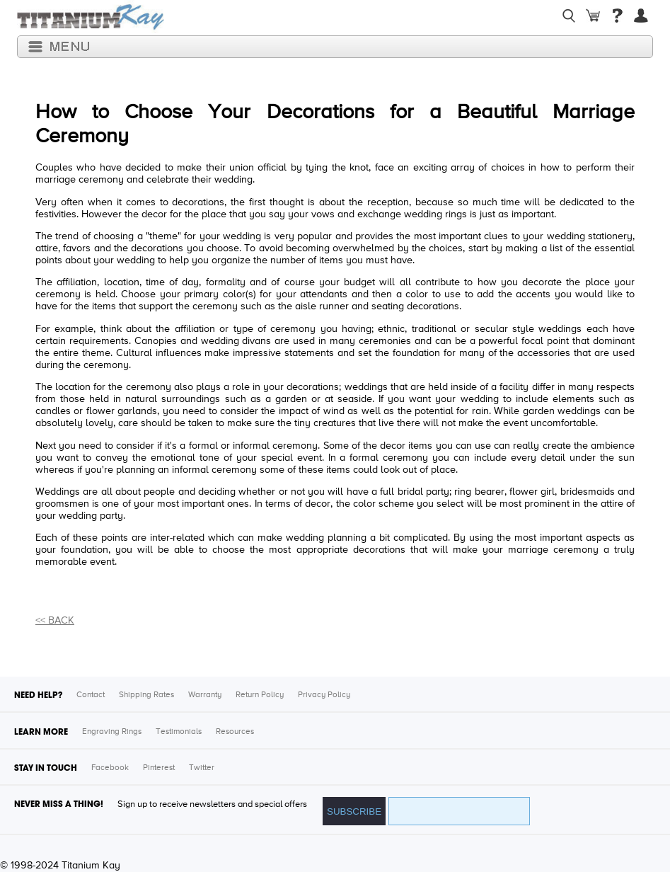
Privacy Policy (324, 695)
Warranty (204, 695)
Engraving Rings (111, 732)
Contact (90, 695)
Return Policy (260, 695)
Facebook (110, 768)
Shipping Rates (146, 695)
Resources (235, 732)
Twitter (201, 768)
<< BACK (54, 621)
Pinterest (159, 768)
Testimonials (179, 732)
